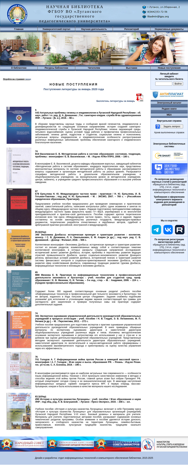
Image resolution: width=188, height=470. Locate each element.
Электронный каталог (169, 102)
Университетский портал (56, 29)
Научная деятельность (94, 29)
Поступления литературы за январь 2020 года (73, 89)
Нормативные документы (169, 29)
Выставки (131, 68)
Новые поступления (169, 68)
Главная (19, 29)
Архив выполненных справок (169, 132)
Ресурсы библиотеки (56, 68)
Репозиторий (131, 29)
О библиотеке (19, 68)
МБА (169, 115)
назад (28, 79)
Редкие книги (169, 108)
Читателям (94, 68)
